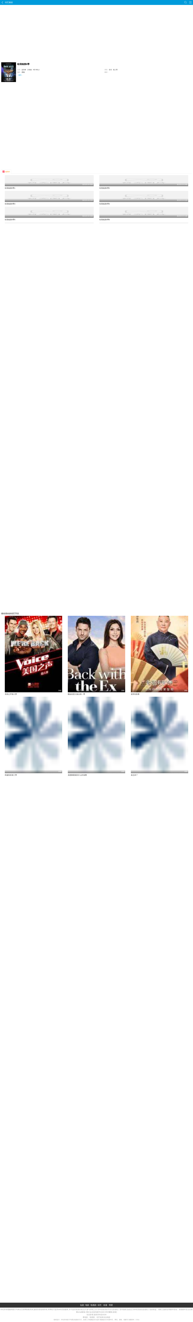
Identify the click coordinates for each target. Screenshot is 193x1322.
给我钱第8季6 (104, 220)
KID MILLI (36, 70)
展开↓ (20, 75)
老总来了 (134, 775)
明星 (111, 1305)
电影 (87, 1305)
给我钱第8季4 (104, 204)
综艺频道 (7, 2)
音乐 (110, 70)
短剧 (82, 1305)
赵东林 (24, 70)
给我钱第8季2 (104, 188)
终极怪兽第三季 (11, 775)
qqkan (6, 171)
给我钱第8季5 (10, 220)
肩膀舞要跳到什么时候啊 (77, 775)
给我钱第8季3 (10, 204)
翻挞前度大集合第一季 (76, 694)
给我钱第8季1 (10, 188)
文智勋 (29, 70)
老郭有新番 (135, 694)
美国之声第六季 (11, 694)
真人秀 (115, 70)
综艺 (100, 1305)
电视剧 (93, 1305)
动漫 (105, 1305)
